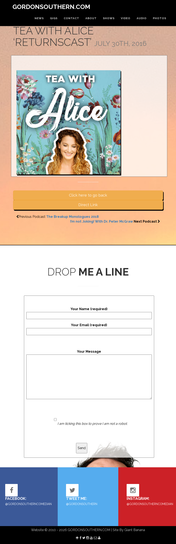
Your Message (89, 374)
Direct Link (88, 205)
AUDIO (142, 18)
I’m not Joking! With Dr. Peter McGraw (101, 221)
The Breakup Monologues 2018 (72, 217)
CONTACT (71, 18)
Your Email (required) (89, 329)
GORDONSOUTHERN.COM (51, 6)
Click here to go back (88, 195)
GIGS (53, 18)
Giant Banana (134, 530)
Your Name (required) (89, 313)
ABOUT (91, 18)
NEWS (39, 18)
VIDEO (125, 18)
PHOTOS (159, 18)
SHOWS (109, 18)
